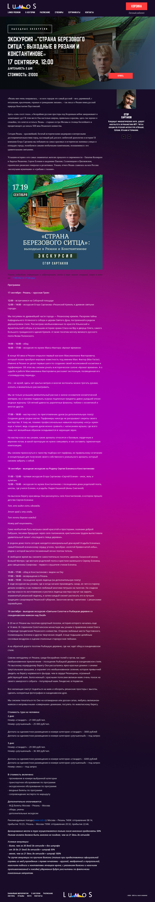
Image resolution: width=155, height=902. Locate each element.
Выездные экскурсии (30, 29)
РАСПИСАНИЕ (45, 12)
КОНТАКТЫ (89, 12)
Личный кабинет (136, 12)
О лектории (35, 893)
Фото (29, 896)
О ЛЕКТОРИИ (30, 12)
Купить (121, 76)
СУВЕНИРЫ (59, 12)
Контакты (38, 896)
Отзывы (21, 896)
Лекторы (11, 896)
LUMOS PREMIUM (14, 12)
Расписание (48, 893)
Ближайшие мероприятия (18, 893)
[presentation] (123, 136)
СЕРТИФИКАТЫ (74, 12)
